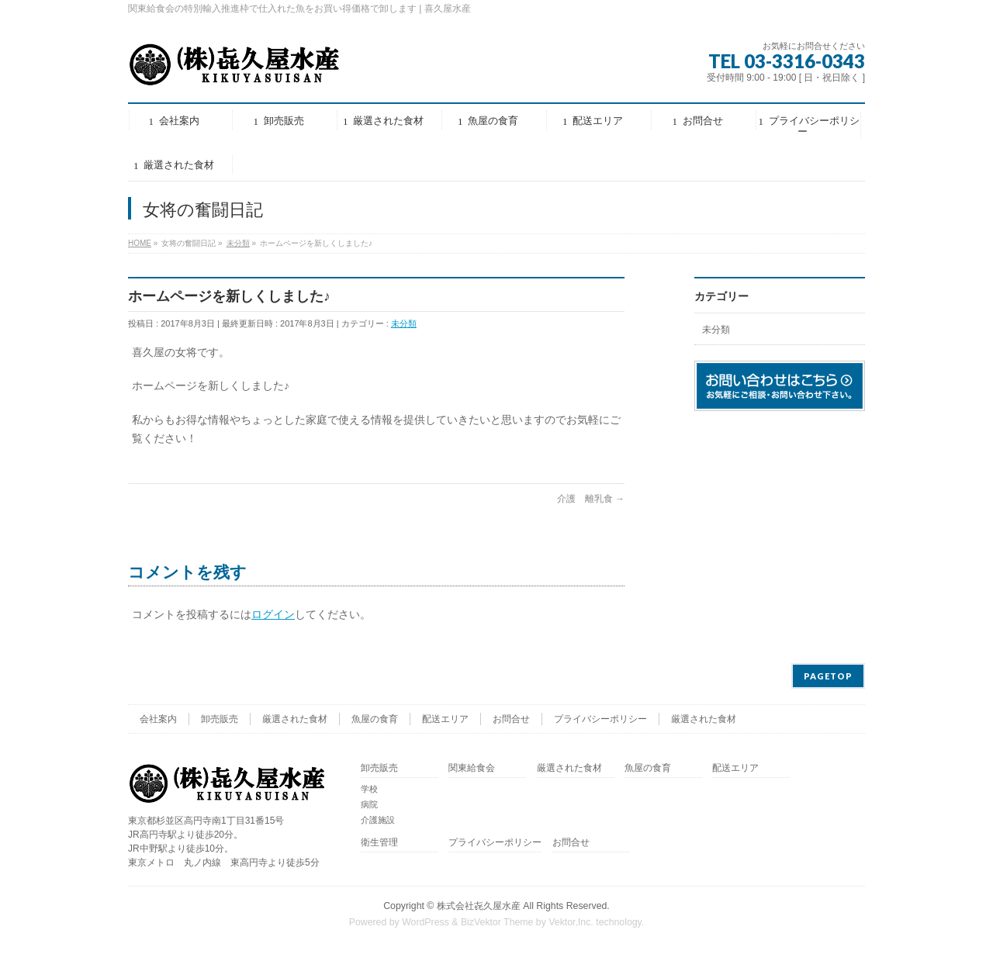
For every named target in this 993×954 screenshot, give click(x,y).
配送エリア (445, 719)
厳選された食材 (294, 719)
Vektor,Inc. (570, 922)
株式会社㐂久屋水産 (479, 905)
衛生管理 (379, 843)
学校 (369, 788)
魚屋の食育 (374, 719)
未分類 (404, 323)
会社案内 (158, 719)
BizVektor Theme (497, 922)
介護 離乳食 (591, 498)
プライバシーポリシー (600, 719)
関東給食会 (471, 768)
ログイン (273, 614)
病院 (369, 804)
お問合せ (511, 719)
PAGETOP (828, 676)
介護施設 (378, 819)
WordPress (425, 922)
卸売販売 (219, 719)
